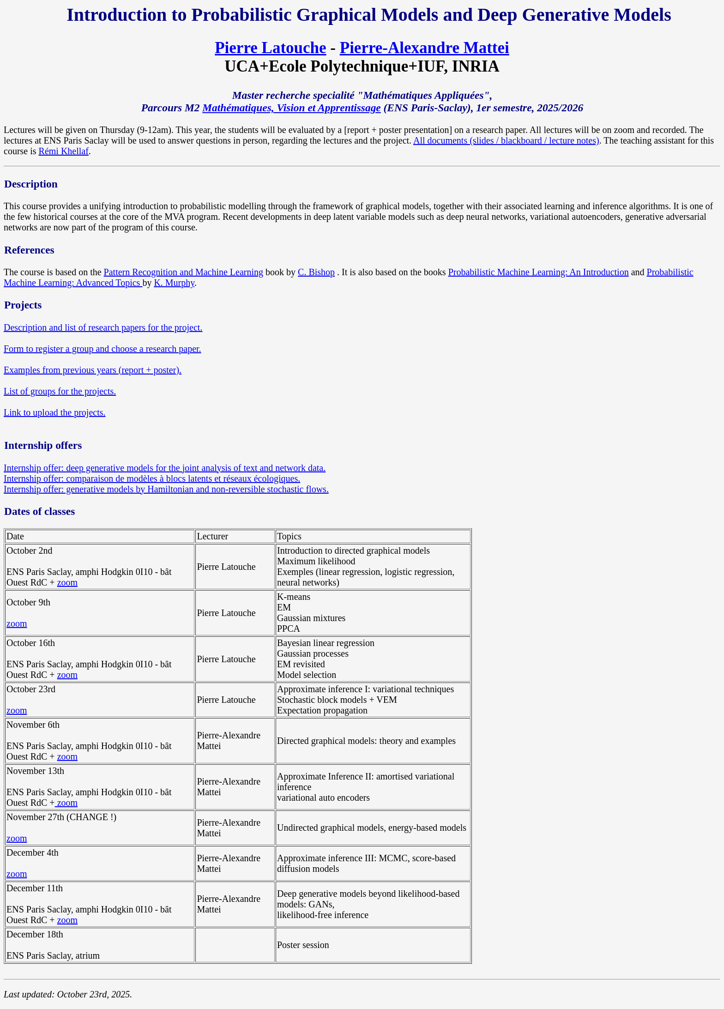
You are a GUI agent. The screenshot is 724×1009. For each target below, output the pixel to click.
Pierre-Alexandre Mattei (424, 48)
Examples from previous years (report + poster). (92, 370)
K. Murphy (174, 283)
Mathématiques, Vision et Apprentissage (291, 108)
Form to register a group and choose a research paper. (102, 349)
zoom (67, 582)
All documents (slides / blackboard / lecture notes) (506, 140)
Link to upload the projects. (55, 412)
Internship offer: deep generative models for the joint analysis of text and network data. (165, 468)
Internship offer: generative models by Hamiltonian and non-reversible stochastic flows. (166, 489)
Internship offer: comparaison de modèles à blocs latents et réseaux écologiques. (152, 478)
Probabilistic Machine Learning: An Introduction (538, 272)
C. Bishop (316, 272)
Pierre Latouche (270, 48)
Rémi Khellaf (64, 151)
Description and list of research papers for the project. (103, 327)
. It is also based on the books (392, 272)
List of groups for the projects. (60, 391)
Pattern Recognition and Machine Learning (183, 272)
